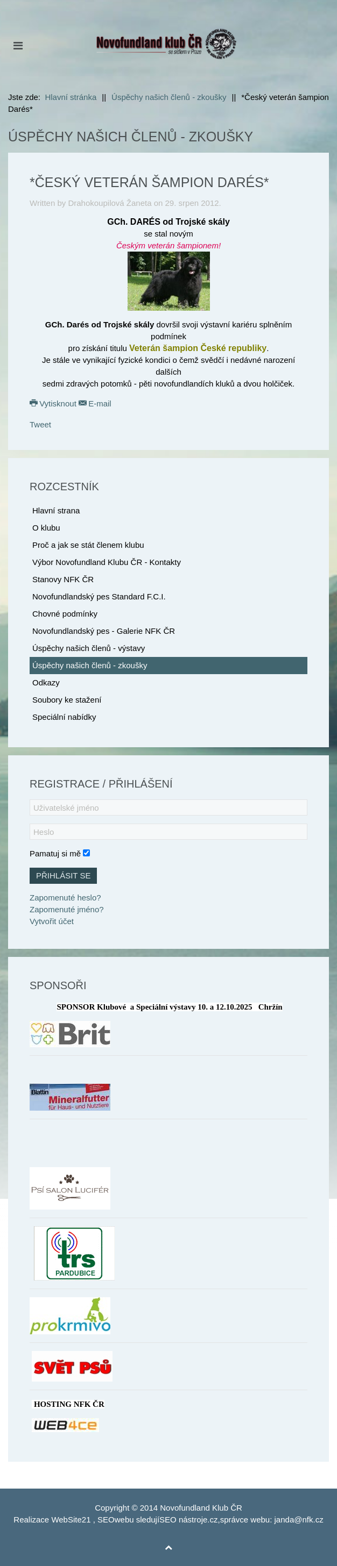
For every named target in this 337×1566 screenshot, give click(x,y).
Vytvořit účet (52, 921)
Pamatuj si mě (55, 853)
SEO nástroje (183, 1519)
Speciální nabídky (64, 716)
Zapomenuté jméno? (67, 909)
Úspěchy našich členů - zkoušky (89, 665)
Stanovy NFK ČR (63, 579)
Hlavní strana (56, 510)
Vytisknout (54, 403)
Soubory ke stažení (66, 699)
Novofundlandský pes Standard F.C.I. (99, 596)
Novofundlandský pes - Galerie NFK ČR (103, 630)
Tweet (40, 424)
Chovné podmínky (64, 613)
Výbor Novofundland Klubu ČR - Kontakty (106, 562)
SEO (106, 1519)
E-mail (95, 403)
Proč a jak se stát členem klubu (88, 544)
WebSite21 (70, 1519)
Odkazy (46, 682)
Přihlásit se (63, 875)
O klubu (46, 527)
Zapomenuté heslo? (65, 897)
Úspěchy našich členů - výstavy (88, 648)
